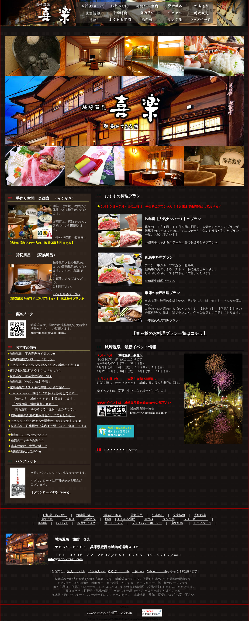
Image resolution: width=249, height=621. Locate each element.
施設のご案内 (112, 515)
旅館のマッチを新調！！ (27, 440)
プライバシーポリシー (147, 523)
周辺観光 (90, 519)
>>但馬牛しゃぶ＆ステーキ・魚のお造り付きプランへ (181, 242)
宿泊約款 (177, 523)
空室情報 (179, 515)
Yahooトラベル (157, 571)
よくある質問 (126, 519)
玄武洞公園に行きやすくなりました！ (35, 370)
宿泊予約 (47, 519)
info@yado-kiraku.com (65, 559)
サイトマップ (113, 523)
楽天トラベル (76, 571)
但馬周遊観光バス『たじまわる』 (32, 359)
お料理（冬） (85, 515)
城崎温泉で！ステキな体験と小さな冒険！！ (40, 387)
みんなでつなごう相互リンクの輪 (109, 612)
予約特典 (200, 515)
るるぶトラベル (118, 571)
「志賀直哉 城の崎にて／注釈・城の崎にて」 (44, 409)
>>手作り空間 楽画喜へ (69, 237)
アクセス (68, 519)
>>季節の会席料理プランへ (163, 320)
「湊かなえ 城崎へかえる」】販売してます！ (44, 398)
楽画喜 (42, 523)
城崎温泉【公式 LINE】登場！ (30, 381)
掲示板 (148, 519)
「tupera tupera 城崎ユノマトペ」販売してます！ (44, 393)
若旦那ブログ (86, 523)
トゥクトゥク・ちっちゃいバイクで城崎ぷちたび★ (45, 365)
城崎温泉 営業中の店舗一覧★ (31, 376)
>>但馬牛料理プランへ (160, 281)
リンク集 (169, 519)
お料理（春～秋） (55, 515)
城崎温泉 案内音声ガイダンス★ (32, 353)
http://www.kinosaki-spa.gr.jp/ (148, 412)
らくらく (62, 523)
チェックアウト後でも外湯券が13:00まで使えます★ (46, 421)
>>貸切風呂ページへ (66, 294)
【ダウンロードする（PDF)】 (51, 492)
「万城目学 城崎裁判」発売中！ (35, 404)
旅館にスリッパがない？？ (29, 435)
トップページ (202, 523)
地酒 (108, 519)
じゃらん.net (96, 571)
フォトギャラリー (196, 519)
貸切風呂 (137, 515)
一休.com (138, 571)
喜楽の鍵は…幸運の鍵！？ (29, 446)
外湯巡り (158, 515)
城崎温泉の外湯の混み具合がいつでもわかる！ (43, 415)
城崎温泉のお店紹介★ (26, 451)
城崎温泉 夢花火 (130, 355)
